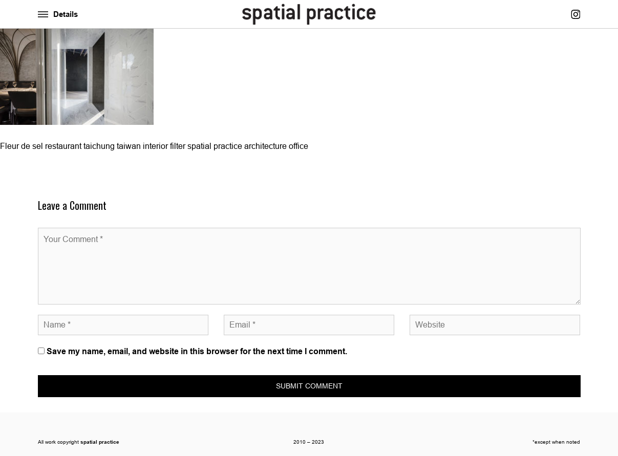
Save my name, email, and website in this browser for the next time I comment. (197, 351)
